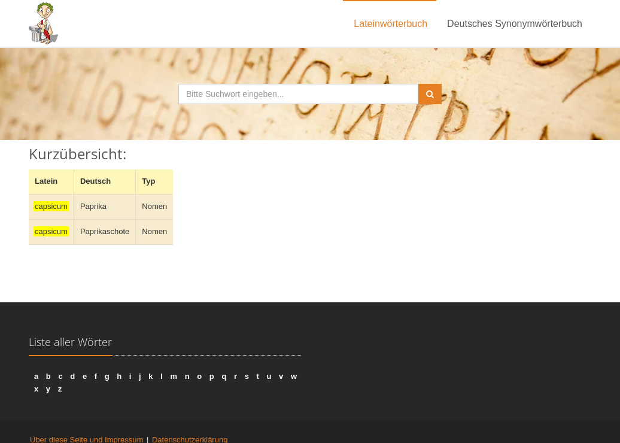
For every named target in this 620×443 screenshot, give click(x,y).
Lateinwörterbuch (390, 24)
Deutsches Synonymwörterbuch (514, 24)
